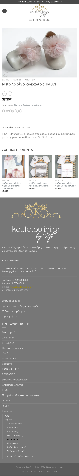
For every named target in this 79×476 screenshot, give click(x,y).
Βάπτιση (6, 80)
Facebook (27, 471)
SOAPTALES (9, 358)
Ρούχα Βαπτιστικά (16, 447)
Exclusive (7, 364)
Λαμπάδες (12, 431)
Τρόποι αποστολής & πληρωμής (20, 306)
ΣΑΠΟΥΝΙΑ (9, 338)
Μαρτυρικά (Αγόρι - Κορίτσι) (19, 456)
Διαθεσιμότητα (22, 127)
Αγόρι (7, 416)
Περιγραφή (7, 127)
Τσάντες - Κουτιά (15, 451)
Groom (6, 400)
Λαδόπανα (12, 428)
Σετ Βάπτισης (14, 424)
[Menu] (4, 11)
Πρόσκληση (13, 443)
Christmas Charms (12, 385)
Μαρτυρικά (9, 332)
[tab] (7, 127)
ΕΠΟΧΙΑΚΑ (8, 343)
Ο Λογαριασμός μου (14, 311)
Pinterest (52, 471)
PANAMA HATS (10, 369)
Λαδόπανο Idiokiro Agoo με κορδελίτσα (65, 184)
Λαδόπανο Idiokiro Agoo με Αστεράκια (39, 184)
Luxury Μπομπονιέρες (14, 380)
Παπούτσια (29, 80)
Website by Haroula (55, 467)
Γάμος (5, 406)
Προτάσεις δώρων (12, 348)
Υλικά (5, 353)
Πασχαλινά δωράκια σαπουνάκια (21, 395)
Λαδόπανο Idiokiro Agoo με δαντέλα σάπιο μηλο (11, 185)
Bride (5, 390)
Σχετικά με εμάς (11, 301)
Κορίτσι (17, 80)
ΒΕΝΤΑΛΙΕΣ (8, 374)
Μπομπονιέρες (15, 435)
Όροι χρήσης (9, 316)
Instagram (39, 471)
